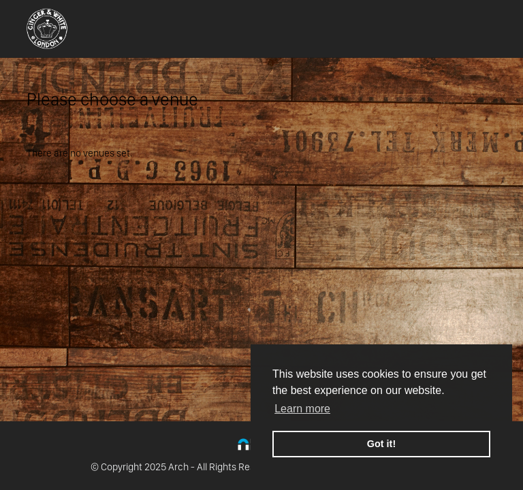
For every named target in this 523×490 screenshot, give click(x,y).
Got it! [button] (381, 443)
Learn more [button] (302, 408)
